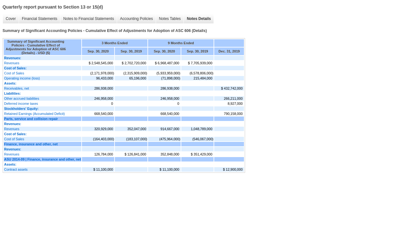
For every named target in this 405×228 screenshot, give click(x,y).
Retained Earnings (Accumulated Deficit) (34, 114)
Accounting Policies (136, 18)
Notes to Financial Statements (88, 18)
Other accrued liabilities (21, 98)
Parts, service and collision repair (31, 119)
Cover (11, 18)
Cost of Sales (14, 73)
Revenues (11, 63)
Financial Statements (39, 18)
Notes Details (199, 18)
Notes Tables (170, 18)
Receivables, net (16, 88)
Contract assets (16, 169)
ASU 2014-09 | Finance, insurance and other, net (42, 159)
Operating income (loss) (22, 78)
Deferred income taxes (21, 103)
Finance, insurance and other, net (31, 144)
